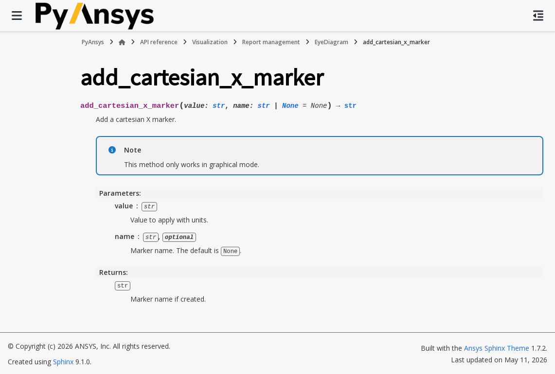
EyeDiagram (331, 42)
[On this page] (538, 15)
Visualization (210, 42)
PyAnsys (93, 42)
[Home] (122, 42)
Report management (271, 42)
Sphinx (63, 360)
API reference (159, 42)
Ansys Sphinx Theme (497, 346)
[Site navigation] (17, 15)
